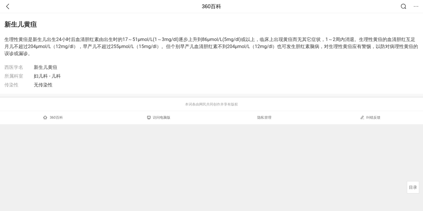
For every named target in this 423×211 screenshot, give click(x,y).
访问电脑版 (158, 117)
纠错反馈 (370, 117)
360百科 (211, 6)
